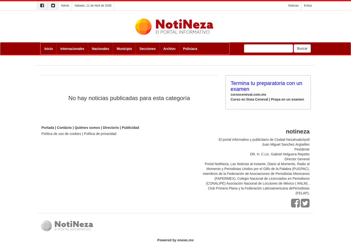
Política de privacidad (100, 134)
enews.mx (185, 240)
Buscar (302, 48)
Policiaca (190, 49)
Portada (47, 128)
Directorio (111, 128)
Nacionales (100, 49)
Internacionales (72, 49)
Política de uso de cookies (61, 134)
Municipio (124, 49)
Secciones (147, 49)
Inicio (48, 49)
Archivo (169, 49)
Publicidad (130, 128)
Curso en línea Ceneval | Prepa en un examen (267, 99)
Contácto (64, 128)
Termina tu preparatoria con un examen (266, 86)
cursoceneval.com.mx (248, 94)
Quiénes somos (87, 128)
